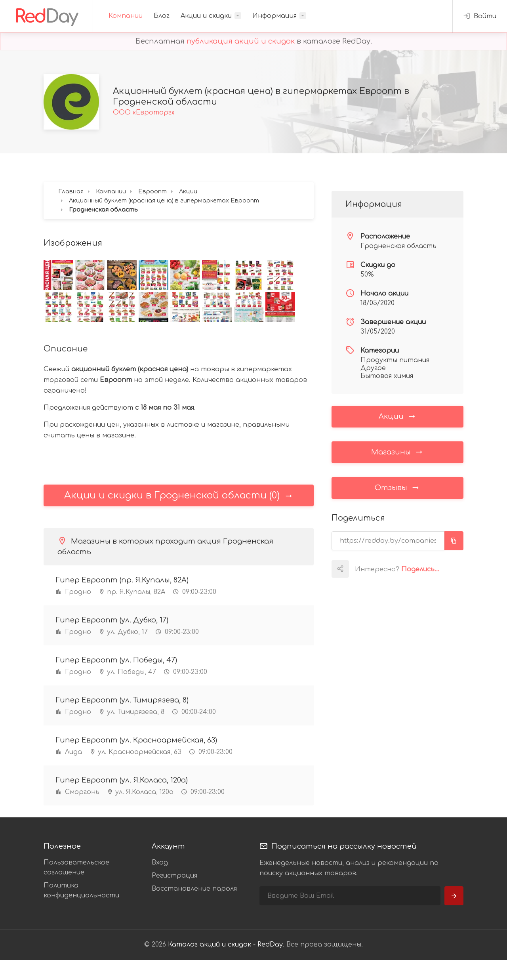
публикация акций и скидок (241, 41)
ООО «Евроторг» (144, 112)
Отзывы (397, 487)
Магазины (397, 451)
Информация (274, 15)
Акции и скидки (206, 15)
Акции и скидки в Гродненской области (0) (178, 495)
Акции (397, 416)
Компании (126, 15)
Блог (162, 15)
